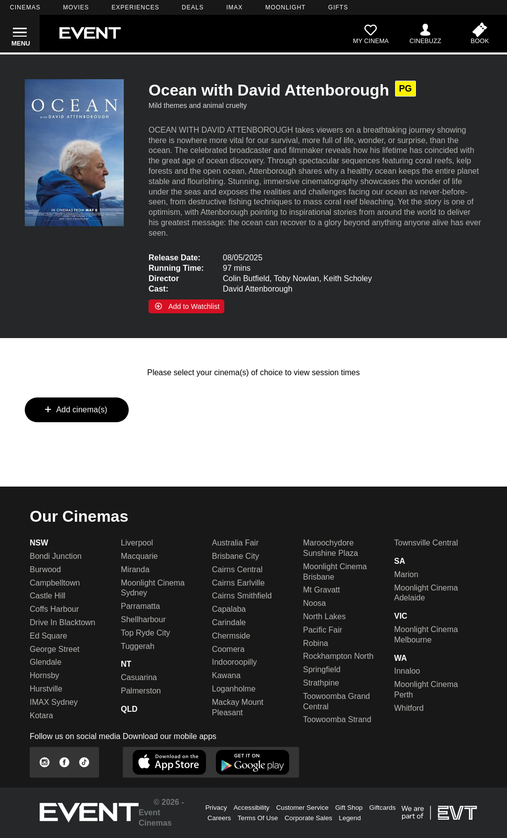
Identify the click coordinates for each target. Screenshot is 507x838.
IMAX (234, 7)
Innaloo (407, 671)
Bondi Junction (56, 556)
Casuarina (139, 677)
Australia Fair (235, 543)
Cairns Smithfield (242, 596)
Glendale (45, 662)
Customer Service (302, 807)
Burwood (45, 569)
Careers (219, 818)
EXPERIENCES (135, 7)
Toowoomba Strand (337, 719)
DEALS (192, 7)
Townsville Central (426, 543)
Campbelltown (55, 583)
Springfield (322, 669)
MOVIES (76, 7)
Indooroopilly (234, 662)
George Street (55, 649)
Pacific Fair (322, 630)
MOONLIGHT (285, 7)
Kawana (226, 675)
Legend (349, 818)
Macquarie (139, 556)
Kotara (41, 715)
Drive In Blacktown (63, 622)
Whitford (409, 708)
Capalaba (229, 609)
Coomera (228, 649)
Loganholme (233, 689)
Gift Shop (349, 807)
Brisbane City (235, 556)
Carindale (229, 622)
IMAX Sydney (54, 702)
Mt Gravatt (321, 590)
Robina (315, 643)
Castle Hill (47, 596)
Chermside (231, 636)
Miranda (135, 569)
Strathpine (321, 683)
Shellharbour (143, 619)
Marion (406, 574)
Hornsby (44, 675)
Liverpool (137, 543)
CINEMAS (25, 7)
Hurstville (46, 689)
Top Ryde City (145, 633)
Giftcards (382, 807)
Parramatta (140, 606)
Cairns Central (237, 569)
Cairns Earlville (238, 583)
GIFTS (338, 7)
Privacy (216, 807)
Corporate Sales (308, 818)
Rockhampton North (338, 656)
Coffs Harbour (54, 609)
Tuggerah (137, 646)
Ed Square (48, 636)
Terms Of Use (258, 818)
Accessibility (252, 807)
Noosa (314, 603)
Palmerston (141, 691)
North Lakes (324, 616)
